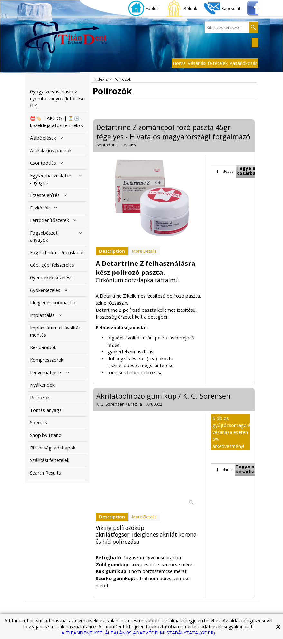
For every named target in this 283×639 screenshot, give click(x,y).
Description (112, 251)
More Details (144, 251)
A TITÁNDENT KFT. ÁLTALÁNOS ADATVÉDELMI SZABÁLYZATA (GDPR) (138, 633)
